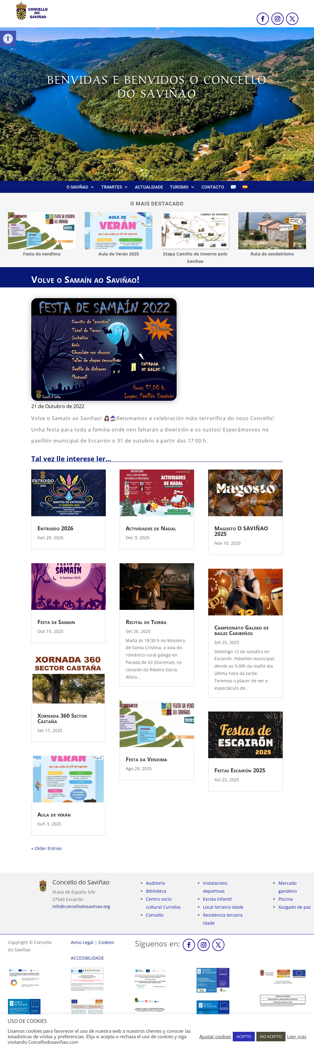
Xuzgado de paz (294, 907)
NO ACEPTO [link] (271, 1036)
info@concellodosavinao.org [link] (81, 906)
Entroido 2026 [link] (55, 528)
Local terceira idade (223, 907)
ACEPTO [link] (243, 1036)
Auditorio (155, 883)
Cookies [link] (106, 942)
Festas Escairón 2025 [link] (239, 770)
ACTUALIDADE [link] (149, 187)
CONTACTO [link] (212, 187)
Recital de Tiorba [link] (146, 622)
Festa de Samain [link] (56, 622)
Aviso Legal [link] (82, 942)
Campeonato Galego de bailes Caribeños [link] (241, 630)
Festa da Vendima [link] (146, 759)
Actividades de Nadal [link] (151, 528)
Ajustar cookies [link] (215, 1036)
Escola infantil (217, 899)
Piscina (285, 899)
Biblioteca (156, 891)
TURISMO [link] (179, 187)
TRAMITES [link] (111, 187)
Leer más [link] (296, 1036)
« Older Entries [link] (46, 848)
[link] (8, 39)
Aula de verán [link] (54, 814)
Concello (154, 915)
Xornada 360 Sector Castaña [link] (62, 718)
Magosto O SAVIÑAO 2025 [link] (241, 530)
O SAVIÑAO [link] (77, 187)
